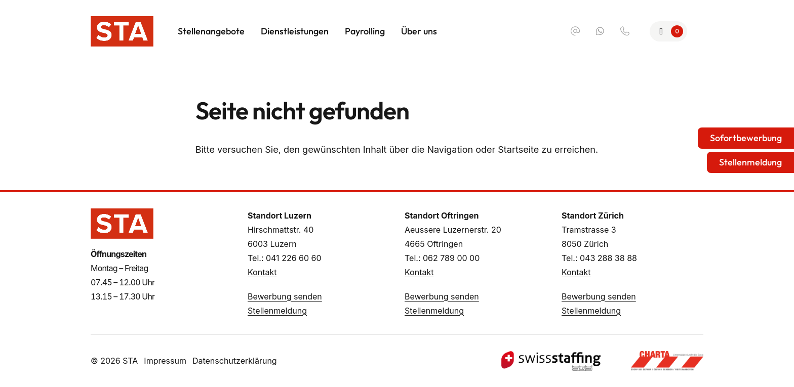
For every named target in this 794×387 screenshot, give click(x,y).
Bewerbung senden (285, 296)
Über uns (419, 31)
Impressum (165, 361)
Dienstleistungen (295, 31)
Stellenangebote (211, 31)
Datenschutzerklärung (234, 361)
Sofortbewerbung (746, 138)
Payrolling (365, 31)
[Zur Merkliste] (669, 31)
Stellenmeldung (277, 311)
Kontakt (262, 272)
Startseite (518, 149)
